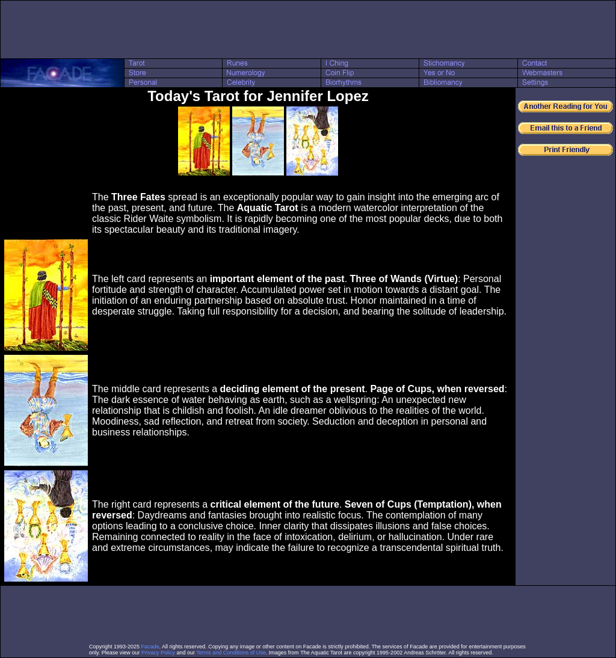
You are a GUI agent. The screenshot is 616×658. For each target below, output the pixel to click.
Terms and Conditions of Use (231, 653)
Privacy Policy (158, 653)
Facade (150, 647)
